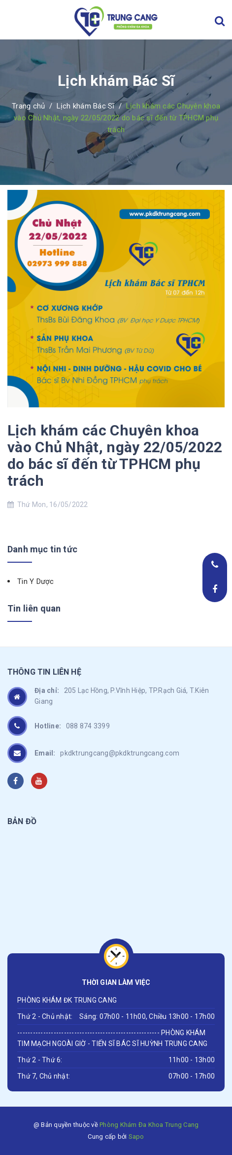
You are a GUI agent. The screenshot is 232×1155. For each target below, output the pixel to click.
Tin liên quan (34, 608)
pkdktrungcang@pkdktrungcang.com (106, 753)
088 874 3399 (72, 726)
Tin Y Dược (35, 581)
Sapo (136, 1136)
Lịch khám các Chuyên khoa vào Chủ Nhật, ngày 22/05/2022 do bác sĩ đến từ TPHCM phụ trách (115, 455)
